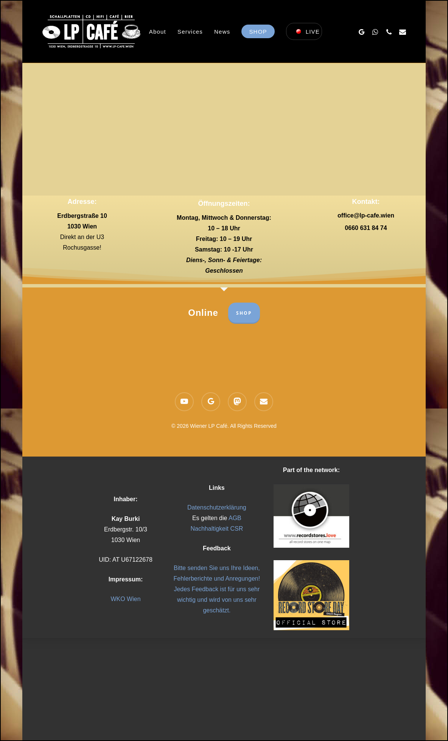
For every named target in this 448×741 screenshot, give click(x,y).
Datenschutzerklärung (216, 507)
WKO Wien (125, 599)
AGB (235, 518)
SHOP (244, 313)
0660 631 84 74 (366, 228)
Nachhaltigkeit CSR (216, 528)
